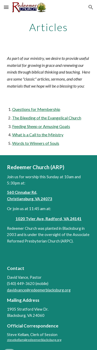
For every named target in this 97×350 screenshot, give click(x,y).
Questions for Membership (36, 109)
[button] (6, 7)
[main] (48, 27)
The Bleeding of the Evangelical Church (46, 117)
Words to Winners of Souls (35, 143)
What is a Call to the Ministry (37, 134)
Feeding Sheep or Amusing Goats (41, 126)
